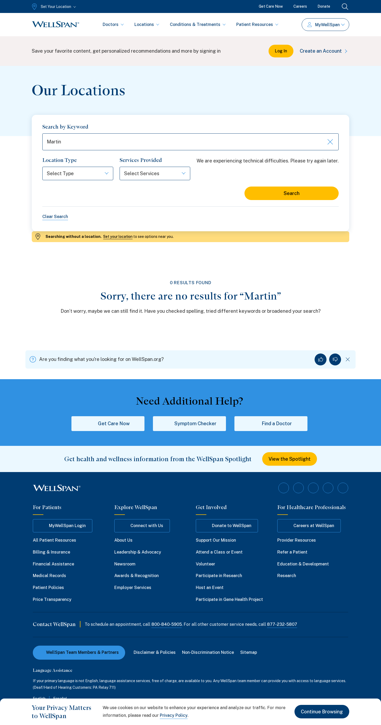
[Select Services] (155, 173)
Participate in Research (219, 575)
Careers (300, 6)
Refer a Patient (292, 552)
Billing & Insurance (51, 552)
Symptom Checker (189, 423)
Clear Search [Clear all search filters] (55, 216)
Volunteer (205, 564)
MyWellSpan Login (62, 526)
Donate (324, 6)
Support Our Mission (216, 540)
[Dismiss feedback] (347, 359)
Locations (146, 24)
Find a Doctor (271, 423)
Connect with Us (142, 526)
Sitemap (248, 652)
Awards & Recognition (136, 575)
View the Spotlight (290, 459)
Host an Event (210, 587)
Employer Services (132, 587)
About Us (123, 540)
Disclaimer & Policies (155, 652)
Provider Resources (296, 540)
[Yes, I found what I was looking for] (320, 359)
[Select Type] (77, 173)
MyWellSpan (326, 24)
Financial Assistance (53, 564)
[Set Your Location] (53, 6)
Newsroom (124, 564)
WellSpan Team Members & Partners (79, 652)
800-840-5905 (166, 624)
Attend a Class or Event (219, 552)
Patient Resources (257, 24)
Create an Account (324, 51)
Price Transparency (52, 599)
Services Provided (141, 160)
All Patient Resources (54, 540)
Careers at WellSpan (309, 526)
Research (286, 575)
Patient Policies (48, 587)
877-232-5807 (282, 624)
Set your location (118, 236)
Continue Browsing (322, 711)
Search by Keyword (65, 127)
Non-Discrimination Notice (208, 652)
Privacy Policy (174, 715)
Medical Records (49, 575)
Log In (281, 50)
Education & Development (303, 564)
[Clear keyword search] (329, 142)
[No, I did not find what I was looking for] (335, 359)
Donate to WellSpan (226, 526)
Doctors (113, 24)
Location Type (59, 160)
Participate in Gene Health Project (229, 599)
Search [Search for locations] (292, 193)
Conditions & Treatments (198, 24)
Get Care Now (271, 6)
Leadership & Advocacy (137, 552)
